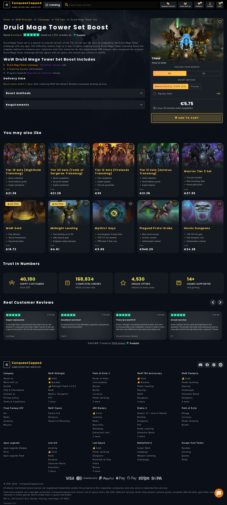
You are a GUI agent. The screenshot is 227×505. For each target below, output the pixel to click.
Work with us (11, 382)
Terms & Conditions (14, 401)
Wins (6, 451)
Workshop (98, 428)
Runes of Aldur (101, 378)
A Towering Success (17, 69)
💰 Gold (52, 378)
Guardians (53, 467)
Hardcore (53, 417)
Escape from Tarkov (193, 442)
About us (8, 378)
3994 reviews (118, 343)
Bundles (141, 417)
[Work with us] (185, 4)
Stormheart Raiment (51, 65)
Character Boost (190, 394)
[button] (210, 5)
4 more (141, 401)
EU (169, 73)
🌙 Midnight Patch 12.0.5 (62, 386)
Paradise (53, 459)
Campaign (142, 451)
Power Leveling (101, 397)
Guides (7, 386)
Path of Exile (189, 408)
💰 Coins (97, 413)
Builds (96, 390)
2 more (96, 401)
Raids (51, 390)
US (203, 73)
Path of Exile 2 (101, 373)
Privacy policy (11, 397)
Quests (185, 455)
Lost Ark (52, 442)
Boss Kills (98, 424)
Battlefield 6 (144, 442)
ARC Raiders (99, 408)
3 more (141, 436)
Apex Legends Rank (14, 455)
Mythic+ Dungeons (58, 394)
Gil (5, 413)
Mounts (8, 424)
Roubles (186, 448)
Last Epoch (99, 442)
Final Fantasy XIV (14, 408)
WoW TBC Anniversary (149, 373)
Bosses (96, 386)
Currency (97, 394)
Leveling (8, 421)
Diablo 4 (142, 408)
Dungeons (142, 397)
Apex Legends (12, 442)
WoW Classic (55, 408)
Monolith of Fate (102, 459)
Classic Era (54, 413)
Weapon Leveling (146, 455)
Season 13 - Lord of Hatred (152, 413)
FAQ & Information (14, 390)
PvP (50, 397)
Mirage (185, 413)
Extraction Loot (101, 432)
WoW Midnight (56, 373)
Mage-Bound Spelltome (39, 73)
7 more (52, 401)
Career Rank (143, 448)
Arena (96, 463)
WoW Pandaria (190, 373)
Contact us (9, 394)
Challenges (188, 390)
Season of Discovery (59, 421)
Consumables (100, 382)
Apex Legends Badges (15, 448)
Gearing (141, 390)
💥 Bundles (54, 382)
